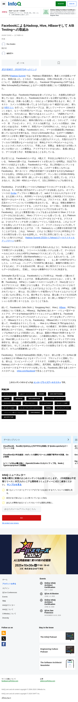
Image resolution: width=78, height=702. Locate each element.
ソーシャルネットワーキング (54, 399)
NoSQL (48, 408)
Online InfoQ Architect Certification (50, 585)
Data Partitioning (56, 394)
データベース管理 (62, 403)
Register (61, 4)
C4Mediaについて (9, 614)
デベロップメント (9, 394)
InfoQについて (7, 609)
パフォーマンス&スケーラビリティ (14, 412)
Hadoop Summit (18, 76)
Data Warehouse (34, 399)
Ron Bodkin (11, 44)
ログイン (5, 588)
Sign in (71, 4)
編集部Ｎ (10, 53)
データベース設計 (9, 408)
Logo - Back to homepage (14, 3)
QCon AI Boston (51, 594)
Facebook (19, 399)
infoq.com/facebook (26, 371)
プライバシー (6, 698)
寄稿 (4, 601)
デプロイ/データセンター (11, 403)
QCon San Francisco (48, 611)
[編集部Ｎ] (4, 53)
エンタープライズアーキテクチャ (47, 382)
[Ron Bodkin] (4, 44)
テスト (48, 412)
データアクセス (46, 403)
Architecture (8, 417)
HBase (62, 307)
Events (5, 597)
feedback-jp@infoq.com (10, 681)
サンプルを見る (14, 484)
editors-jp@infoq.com (47, 681)
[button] (21, 518)
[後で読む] (58, 63)
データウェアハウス (63, 408)
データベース (60, 412)
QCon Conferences (9, 592)
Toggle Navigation (3, 3)
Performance (35, 412)
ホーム (4, 580)
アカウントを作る (9, 584)
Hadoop (6, 399)
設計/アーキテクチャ (26, 394)
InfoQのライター (8, 605)
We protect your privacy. (10, 523)
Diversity (5, 618)
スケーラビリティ (30, 403)
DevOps (41, 394)
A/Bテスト (9, 107)
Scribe (13, 193)
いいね (22, 63)
